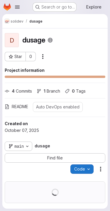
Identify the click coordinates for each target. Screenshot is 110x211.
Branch (48, 91)
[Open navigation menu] (17, 7)
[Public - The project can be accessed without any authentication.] (50, 40)
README (16, 106)
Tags (75, 91)
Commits (18, 91)
